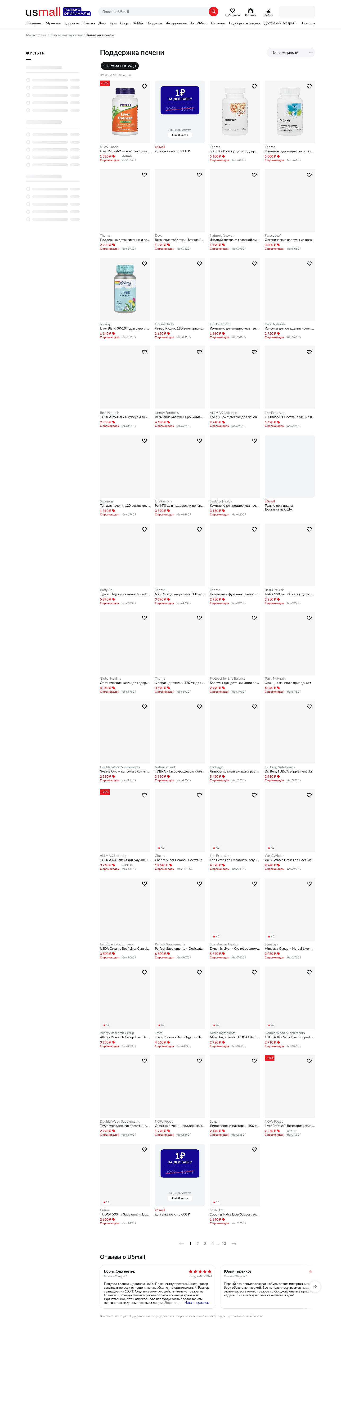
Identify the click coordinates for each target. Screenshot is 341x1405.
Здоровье (72, 23)
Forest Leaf (273, 235)
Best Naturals (109, 413)
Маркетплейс (36, 35)
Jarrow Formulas (167, 413)
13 (224, 1244)
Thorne (215, 147)
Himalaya (271, 944)
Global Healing (110, 678)
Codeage (216, 767)
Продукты (154, 23)
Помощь (308, 23)
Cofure (105, 1210)
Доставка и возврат (279, 23)
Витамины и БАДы (121, 66)
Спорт (125, 23)
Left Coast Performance (117, 944)
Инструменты (176, 23)
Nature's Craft (165, 767)
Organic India (164, 324)
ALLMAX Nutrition (223, 413)
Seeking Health (221, 501)
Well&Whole (274, 856)
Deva (158, 235)
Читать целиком (197, 1303)
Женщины (34, 23)
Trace (159, 1033)
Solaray (105, 324)
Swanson (106, 501)
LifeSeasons (163, 501)
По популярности (284, 52)
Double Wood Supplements (120, 767)
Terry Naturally (275, 678)
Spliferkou (217, 1210)
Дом (113, 23)
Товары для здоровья (66, 35)
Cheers (160, 856)
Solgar (214, 1121)
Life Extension (220, 324)
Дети (102, 23)
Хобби (138, 23)
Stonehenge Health (224, 944)
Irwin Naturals (275, 324)
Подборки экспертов (245, 23)
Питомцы (218, 23)
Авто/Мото (198, 23)
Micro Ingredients (222, 1033)
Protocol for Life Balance (227, 678)
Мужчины (53, 23)
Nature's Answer (222, 235)
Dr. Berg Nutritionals (280, 767)
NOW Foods (109, 147)
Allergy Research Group (117, 1033)
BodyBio (106, 590)
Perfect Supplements (170, 944)
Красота (89, 23)
